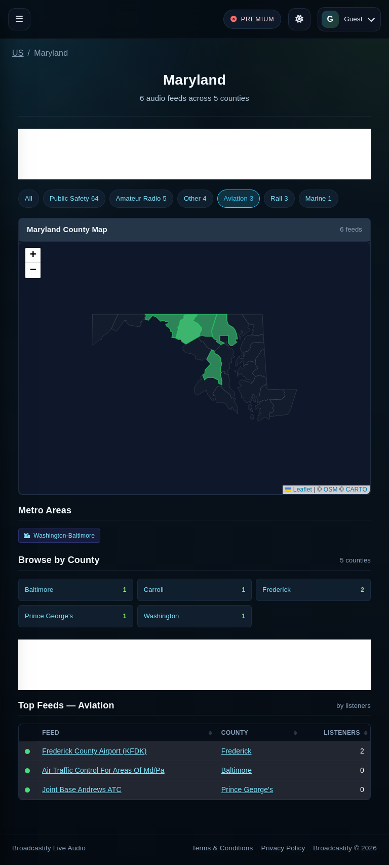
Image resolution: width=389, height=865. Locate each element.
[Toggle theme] (299, 19)
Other (195, 199)
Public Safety (74, 199)
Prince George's (247, 789)
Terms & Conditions (222, 848)
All (28, 198)
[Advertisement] (194, 154)
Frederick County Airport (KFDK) (94, 751)
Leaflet (298, 489)
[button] (33, 255)
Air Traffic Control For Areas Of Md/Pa (103, 770)
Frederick (236, 751)
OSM (331, 489)
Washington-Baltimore (59, 535)
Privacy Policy (283, 848)
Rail (279, 199)
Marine (318, 199)
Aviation (239, 199)
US (18, 53)
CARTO (356, 489)
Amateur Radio (141, 199)
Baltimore (236, 770)
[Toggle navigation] (19, 19)
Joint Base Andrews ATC (82, 789)
